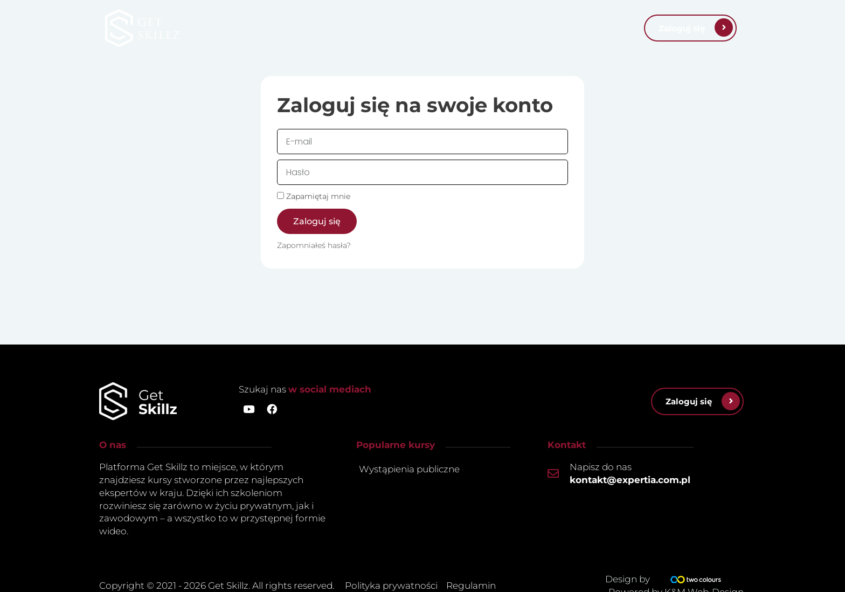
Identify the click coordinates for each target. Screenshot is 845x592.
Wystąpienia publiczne (409, 469)
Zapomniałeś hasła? (314, 245)
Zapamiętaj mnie (313, 196)
